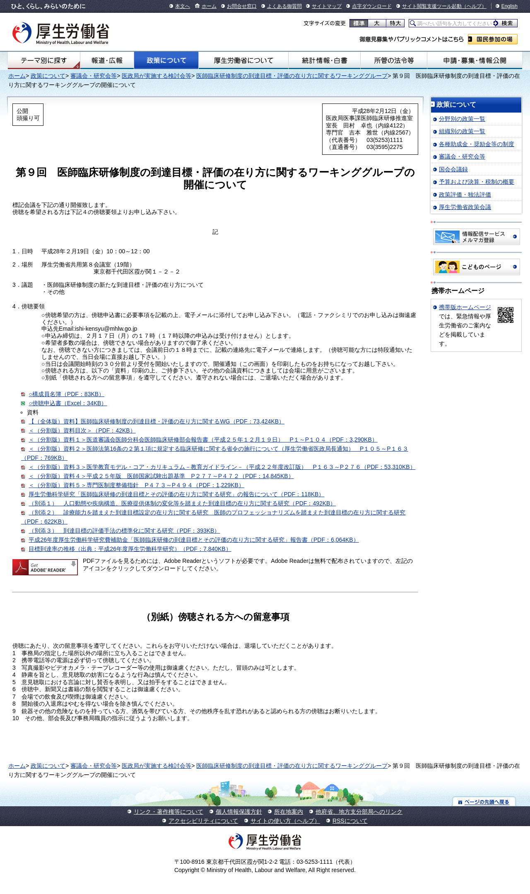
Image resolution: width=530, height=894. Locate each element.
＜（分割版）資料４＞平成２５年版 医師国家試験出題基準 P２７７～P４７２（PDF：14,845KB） (161, 476)
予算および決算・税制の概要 (476, 181)
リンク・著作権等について (168, 811)
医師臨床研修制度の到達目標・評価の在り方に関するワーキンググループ (292, 75)
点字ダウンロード (372, 6)
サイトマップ (327, 6)
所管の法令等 (394, 60)
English (509, 6)
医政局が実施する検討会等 (156, 75)
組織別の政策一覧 (462, 131)
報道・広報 (107, 60)
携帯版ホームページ (465, 307)
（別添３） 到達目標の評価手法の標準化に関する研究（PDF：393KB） (124, 530)
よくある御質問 (284, 6)
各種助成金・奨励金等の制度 (476, 144)
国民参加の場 (493, 39)
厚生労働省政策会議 (465, 207)
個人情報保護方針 (239, 811)
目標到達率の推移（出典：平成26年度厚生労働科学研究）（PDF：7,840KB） (130, 549)
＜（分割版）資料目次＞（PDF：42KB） (82, 430)
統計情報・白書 (324, 60)
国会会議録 (453, 169)
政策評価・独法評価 (465, 194)
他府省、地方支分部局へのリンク (359, 811)
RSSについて (350, 820)
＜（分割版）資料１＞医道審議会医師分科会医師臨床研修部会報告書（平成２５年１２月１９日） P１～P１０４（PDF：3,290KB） (203, 439)
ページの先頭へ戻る (484, 801)
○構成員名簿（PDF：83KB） (66, 394)
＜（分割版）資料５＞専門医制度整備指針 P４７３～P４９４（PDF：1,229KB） (136, 485)
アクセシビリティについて (203, 820)
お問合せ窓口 (242, 6)
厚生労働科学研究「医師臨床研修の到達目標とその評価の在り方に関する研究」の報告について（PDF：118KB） (176, 494)
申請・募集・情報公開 (474, 60)
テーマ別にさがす (44, 60)
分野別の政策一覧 (462, 118)
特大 (395, 23)
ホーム (209, 6)
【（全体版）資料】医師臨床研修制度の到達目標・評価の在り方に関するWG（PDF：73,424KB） (156, 421)
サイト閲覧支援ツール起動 (432, 6)
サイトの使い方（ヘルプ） (285, 820)
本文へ (182, 6)
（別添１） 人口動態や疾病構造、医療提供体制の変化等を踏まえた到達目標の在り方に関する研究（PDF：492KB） (182, 503)
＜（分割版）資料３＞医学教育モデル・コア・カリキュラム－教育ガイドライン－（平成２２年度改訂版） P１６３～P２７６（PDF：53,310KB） (222, 467)
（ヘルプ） (474, 6)
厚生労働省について (243, 60)
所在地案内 (288, 811)
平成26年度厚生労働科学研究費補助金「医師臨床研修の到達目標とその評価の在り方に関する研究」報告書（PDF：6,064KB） (194, 539)
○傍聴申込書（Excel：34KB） (68, 403)
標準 (359, 23)
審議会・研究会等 (93, 75)
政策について (166, 60)
